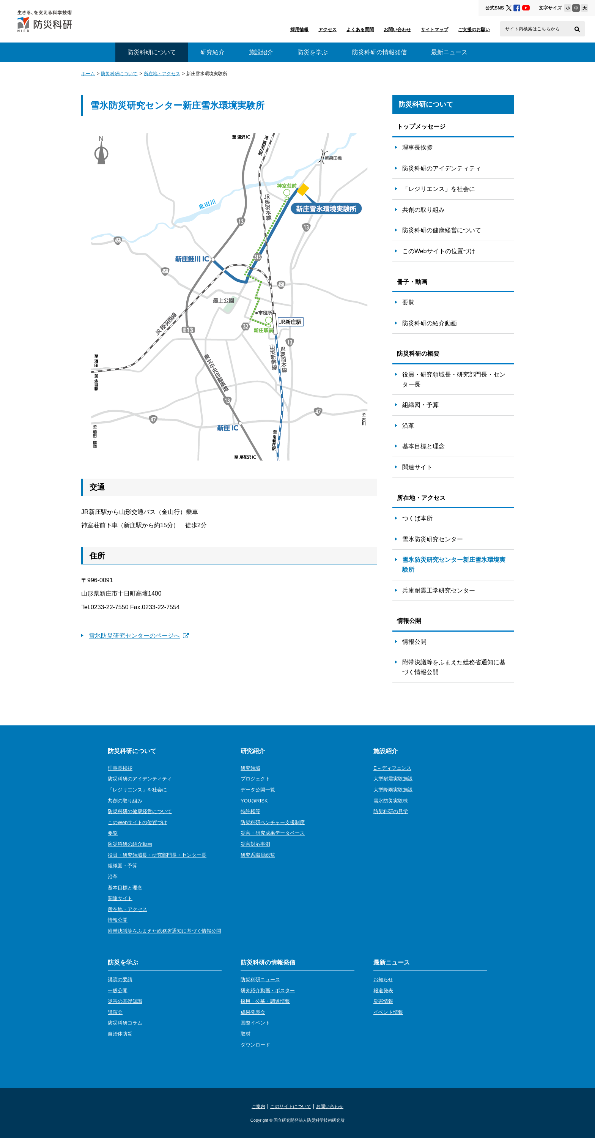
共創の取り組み (423, 209)
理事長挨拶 (417, 147)
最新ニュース (449, 52)
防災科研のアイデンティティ (441, 168)
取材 (245, 1034)
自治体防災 (120, 1034)
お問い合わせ (397, 29)
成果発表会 (253, 1012)
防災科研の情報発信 (379, 52)
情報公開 (414, 641)
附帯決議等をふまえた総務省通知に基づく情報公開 (453, 667)
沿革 (408, 425)
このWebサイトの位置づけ (438, 251)
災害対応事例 (255, 844)
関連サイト (417, 467)
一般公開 (118, 990)
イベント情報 (388, 1012)
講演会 (115, 1012)
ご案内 (258, 1106)
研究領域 (250, 768)
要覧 (408, 302)
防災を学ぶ (313, 52)
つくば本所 (417, 518)
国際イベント (255, 1023)
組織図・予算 (420, 405)
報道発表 (383, 990)
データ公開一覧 (258, 790)
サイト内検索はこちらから (532, 29)
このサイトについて (290, 1106)
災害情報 (383, 1001)
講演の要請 (120, 979)
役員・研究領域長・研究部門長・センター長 (453, 379)
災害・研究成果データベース (273, 833)
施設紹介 (261, 52)
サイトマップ (434, 29)
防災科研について (119, 73)
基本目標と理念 (423, 446)
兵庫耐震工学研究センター (438, 590)
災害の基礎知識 (125, 1001)
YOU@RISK (254, 801)
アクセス (327, 29)
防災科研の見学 (390, 811)
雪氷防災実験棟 (390, 801)
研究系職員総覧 (258, 855)
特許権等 (250, 811)
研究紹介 (212, 52)
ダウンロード (255, 1045)
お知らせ (383, 979)
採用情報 (299, 29)
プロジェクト (255, 779)
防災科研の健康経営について (441, 230)
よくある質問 (360, 29)
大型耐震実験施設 (393, 779)
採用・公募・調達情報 (265, 1001)
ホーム (88, 73)
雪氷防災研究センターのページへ (139, 635)
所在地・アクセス (162, 73)
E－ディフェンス (392, 768)
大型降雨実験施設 (393, 790)
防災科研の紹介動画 (429, 323)
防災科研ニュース (260, 979)
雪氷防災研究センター (432, 539)
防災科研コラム (125, 1023)
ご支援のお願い (474, 29)
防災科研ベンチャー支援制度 (273, 822)
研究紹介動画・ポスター (268, 990)
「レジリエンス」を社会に (438, 189)
